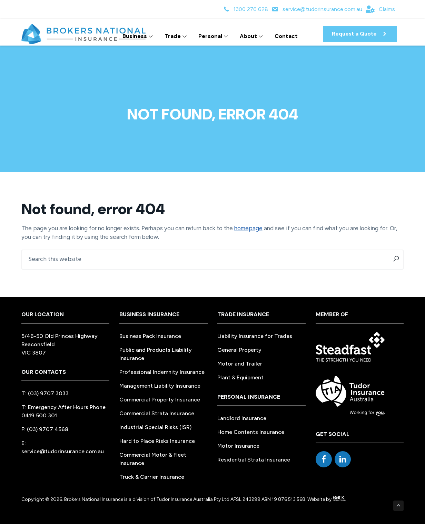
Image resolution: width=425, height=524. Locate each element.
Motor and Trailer (239, 363)
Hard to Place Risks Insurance (157, 441)
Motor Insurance (238, 446)
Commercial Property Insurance (159, 399)
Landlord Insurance (241, 418)
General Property (239, 350)
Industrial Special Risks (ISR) (155, 427)
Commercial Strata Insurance (156, 413)
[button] (360, 34)
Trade (176, 36)
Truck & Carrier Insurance (151, 477)
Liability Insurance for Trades (254, 336)
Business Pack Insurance (150, 336)
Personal (213, 36)
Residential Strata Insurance (253, 459)
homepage (248, 228)
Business (137, 36)
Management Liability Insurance (159, 385)
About (251, 36)
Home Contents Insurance (250, 432)
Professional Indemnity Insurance (162, 372)
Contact (286, 36)
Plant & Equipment (240, 377)
